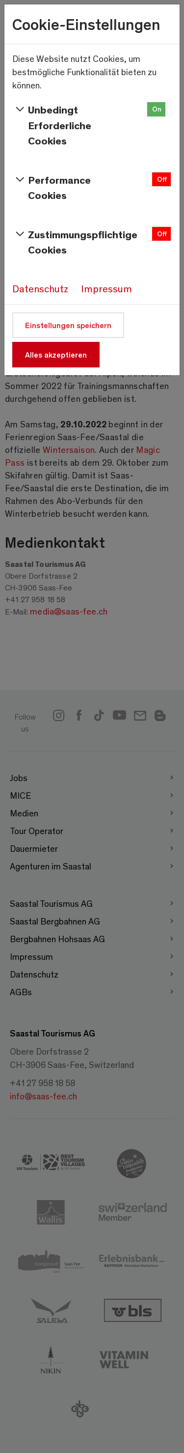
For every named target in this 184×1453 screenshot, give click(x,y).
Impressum (106, 288)
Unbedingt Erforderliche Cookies (51, 124)
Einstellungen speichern (68, 325)
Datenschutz (40, 288)
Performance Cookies (51, 187)
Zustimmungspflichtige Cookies (69, 241)
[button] (159, 109)
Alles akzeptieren (56, 354)
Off (162, 179)
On (156, 108)
